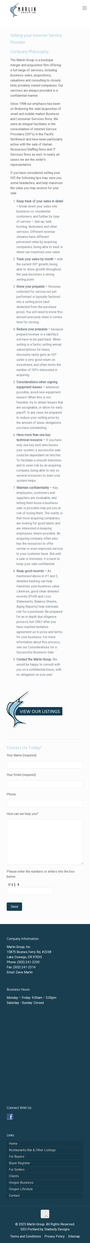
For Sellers (17, 1169)
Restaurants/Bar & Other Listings (32, 1150)
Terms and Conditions (25, 1236)
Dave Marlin (24, 972)
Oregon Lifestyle (21, 1189)
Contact (14, 1195)
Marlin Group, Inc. (19, 947)
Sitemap (74, 1236)
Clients (14, 1176)
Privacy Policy (54, 1236)
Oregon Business (21, 1182)
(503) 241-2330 (28, 962)
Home (13, 1143)
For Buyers (16, 1156)
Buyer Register (19, 1163)
